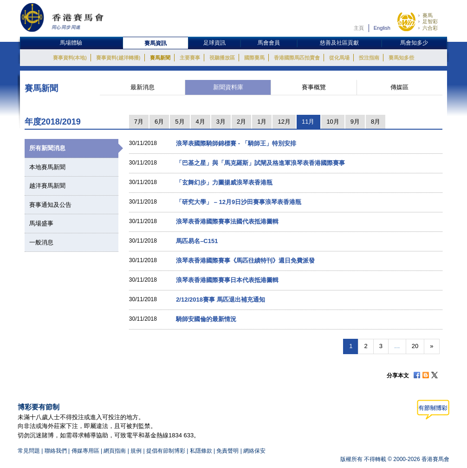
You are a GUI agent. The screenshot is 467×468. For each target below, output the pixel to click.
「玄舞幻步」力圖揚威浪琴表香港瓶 (224, 182)
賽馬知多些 (401, 57)
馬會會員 (269, 43)
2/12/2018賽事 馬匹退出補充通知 (220, 299)
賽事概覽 (314, 87)
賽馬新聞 (160, 57)
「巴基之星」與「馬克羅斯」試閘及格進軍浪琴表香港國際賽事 (260, 162)
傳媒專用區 (85, 451)
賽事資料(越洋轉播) (118, 57)
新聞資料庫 (228, 87)
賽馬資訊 (155, 43)
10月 (332, 121)
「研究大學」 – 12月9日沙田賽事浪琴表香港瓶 (238, 201)
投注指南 (369, 57)
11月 (308, 121)
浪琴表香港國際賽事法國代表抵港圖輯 (227, 221)
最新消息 (142, 87)
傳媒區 (399, 87)
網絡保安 (254, 451)
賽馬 (427, 15)
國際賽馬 (254, 57)
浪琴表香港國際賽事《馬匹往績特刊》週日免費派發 (245, 260)
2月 (241, 121)
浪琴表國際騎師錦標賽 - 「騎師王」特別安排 (236, 143)
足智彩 (430, 21)
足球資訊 (214, 43)
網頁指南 (115, 451)
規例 (136, 451)
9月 (355, 121)
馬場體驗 (71, 43)
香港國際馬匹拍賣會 (297, 57)
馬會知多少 (414, 43)
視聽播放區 (222, 57)
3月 (221, 121)
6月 (159, 121)
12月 (284, 121)
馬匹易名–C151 (197, 240)
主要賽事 (190, 57)
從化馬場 (339, 57)
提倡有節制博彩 (165, 451)
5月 (179, 121)
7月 (138, 121)
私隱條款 (201, 451)
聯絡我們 (56, 451)
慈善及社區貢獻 (339, 43)
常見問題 (29, 451)
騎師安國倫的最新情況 (206, 319)
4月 (200, 121)
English (382, 28)
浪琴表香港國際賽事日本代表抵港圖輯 (227, 280)
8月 (375, 121)
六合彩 (430, 28)
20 (415, 346)
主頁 (359, 28)
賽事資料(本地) (70, 57)
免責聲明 (227, 451)
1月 (261, 121)
